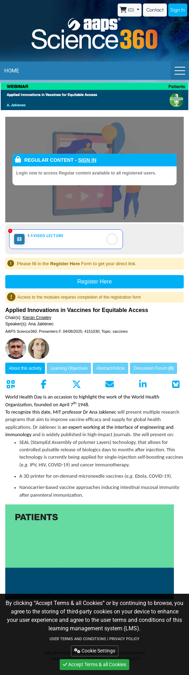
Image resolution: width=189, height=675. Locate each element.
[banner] (94, 96)
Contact (155, 10)
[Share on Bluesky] (175, 384)
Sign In (177, 10)
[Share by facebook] (43, 384)
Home (11, 71)
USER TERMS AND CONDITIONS (78, 639)
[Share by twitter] (76, 384)
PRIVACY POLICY (124, 639)
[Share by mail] (109, 384)
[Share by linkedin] (142, 384)
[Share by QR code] (10, 384)
